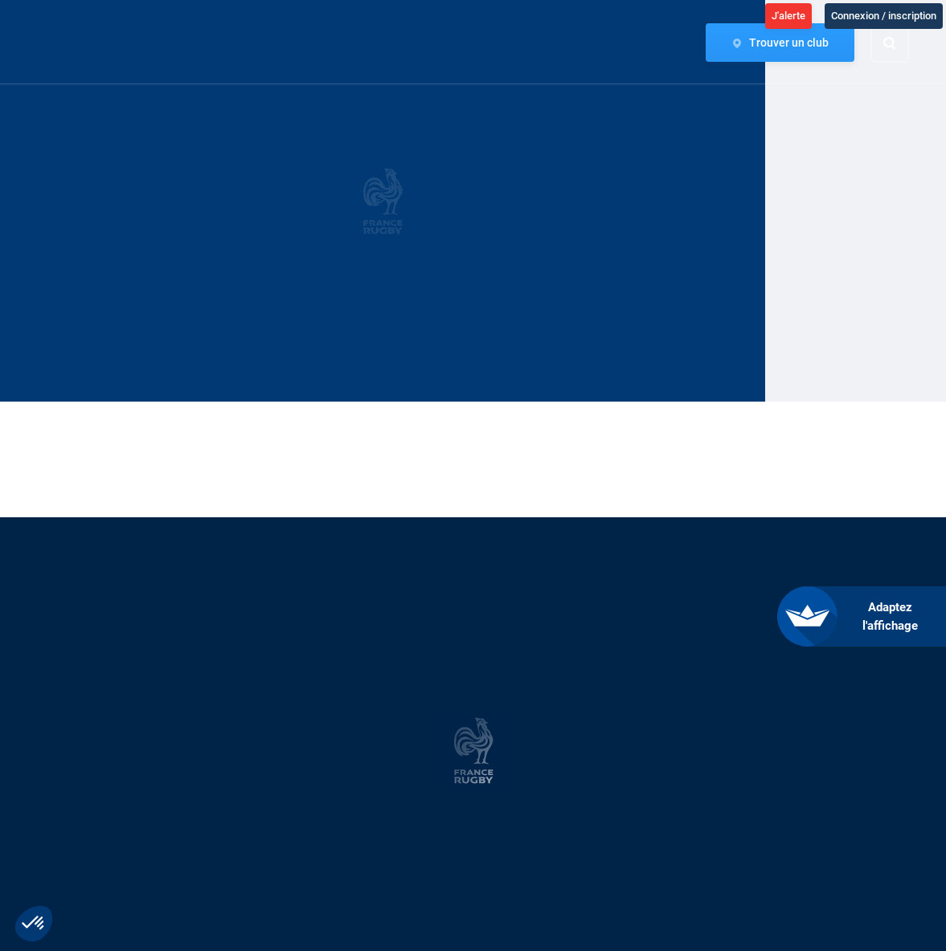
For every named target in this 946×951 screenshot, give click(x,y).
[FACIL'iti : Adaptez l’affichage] (873, 616)
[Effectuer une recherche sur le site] (903, 43)
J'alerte (788, 16)
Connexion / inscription (883, 16)
